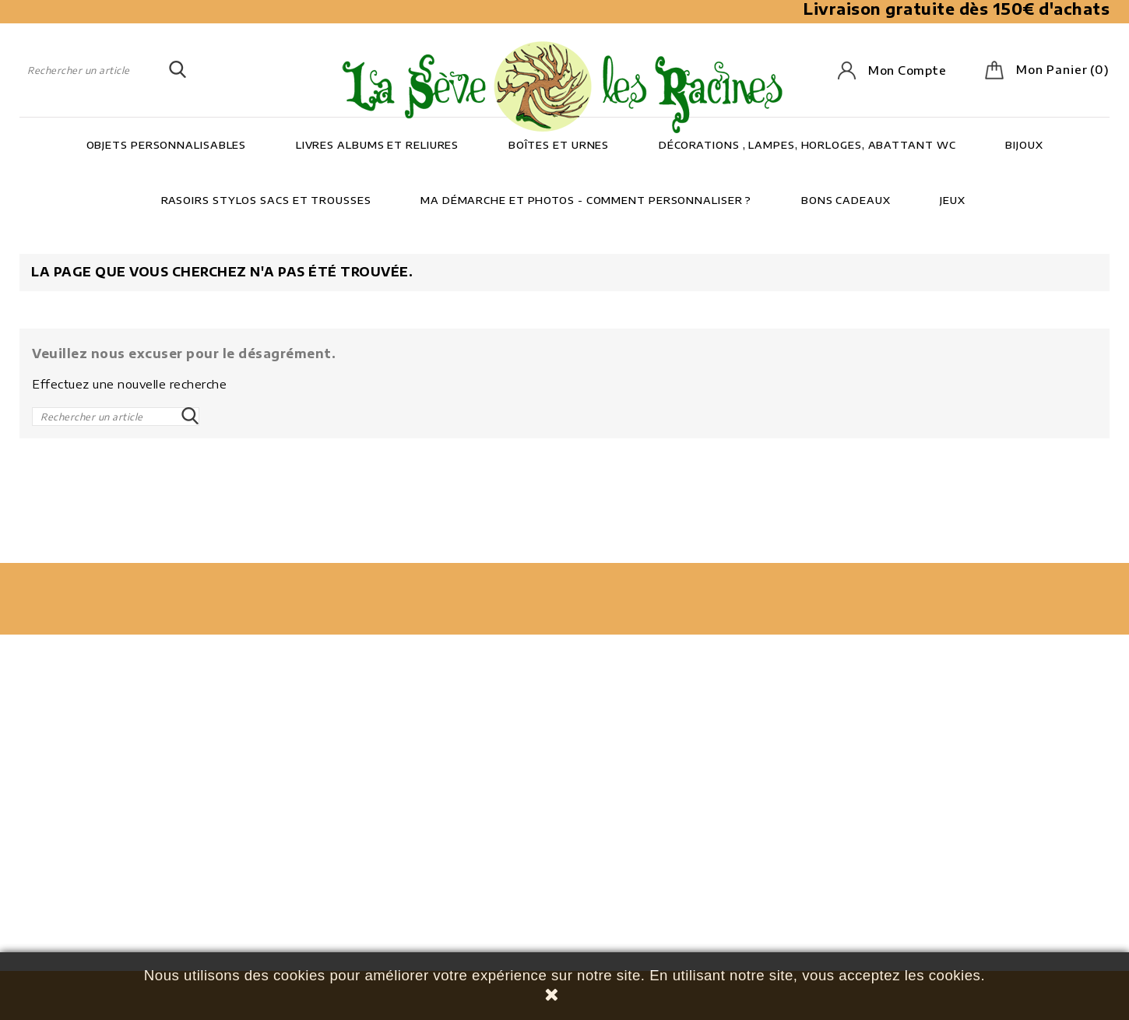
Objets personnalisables (166, 145)
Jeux (952, 200)
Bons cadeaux (846, 200)
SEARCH (177, 70)
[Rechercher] (103, 70)
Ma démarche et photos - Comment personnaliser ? (585, 200)
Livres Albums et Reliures (377, 145)
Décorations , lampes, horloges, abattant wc (807, 145)
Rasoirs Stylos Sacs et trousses (266, 200)
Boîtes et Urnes (559, 145)
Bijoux (1024, 145)
